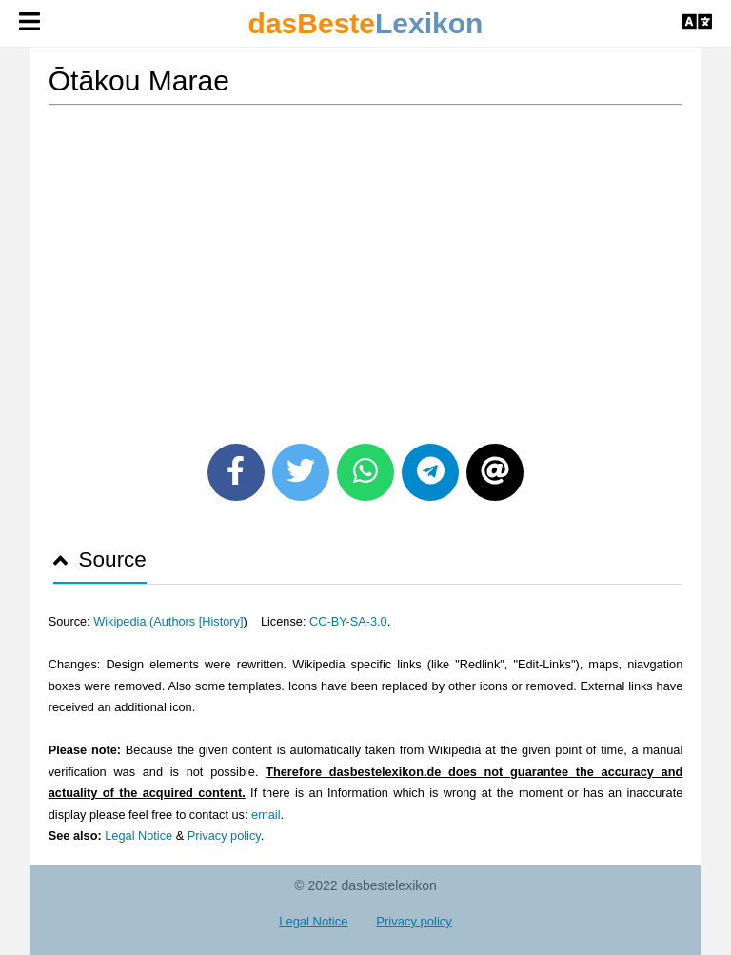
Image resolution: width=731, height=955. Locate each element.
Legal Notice (138, 835)
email (265, 814)
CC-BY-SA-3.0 (348, 621)
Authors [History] (198, 621)
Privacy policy (224, 835)
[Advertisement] (366, 267)
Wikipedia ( (123, 621)
